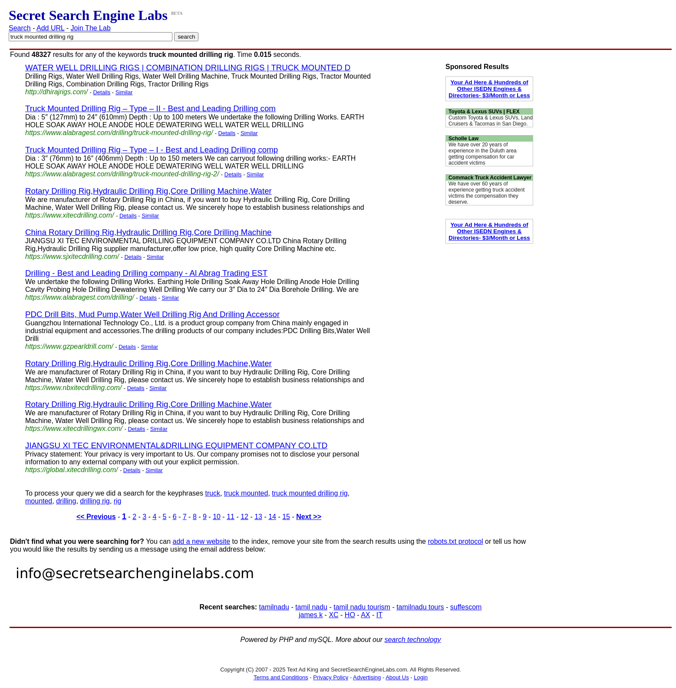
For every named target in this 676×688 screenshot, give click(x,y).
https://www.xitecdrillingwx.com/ (73, 428)
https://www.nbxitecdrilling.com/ (73, 387)
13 (258, 516)
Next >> (308, 516)
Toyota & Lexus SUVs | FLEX (484, 112)
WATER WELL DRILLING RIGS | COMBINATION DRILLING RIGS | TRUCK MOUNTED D (187, 67)
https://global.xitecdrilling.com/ (71, 469)
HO (350, 615)
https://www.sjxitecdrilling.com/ (72, 256)
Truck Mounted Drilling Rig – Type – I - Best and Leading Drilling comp (151, 149)
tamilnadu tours (420, 607)
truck (212, 493)
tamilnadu (274, 607)
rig (118, 501)
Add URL (50, 28)
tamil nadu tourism (361, 607)
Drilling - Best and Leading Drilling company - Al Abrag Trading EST (146, 273)
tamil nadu (311, 607)
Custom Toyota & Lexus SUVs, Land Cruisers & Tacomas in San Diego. (490, 121)
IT (379, 615)
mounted (38, 501)
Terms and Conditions (281, 677)
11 (230, 516)
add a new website (202, 541)
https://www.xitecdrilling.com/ (69, 215)
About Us (397, 677)
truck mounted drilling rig (309, 493)
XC (333, 615)
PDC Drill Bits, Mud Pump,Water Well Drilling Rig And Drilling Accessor (152, 314)
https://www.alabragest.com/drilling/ (79, 297)
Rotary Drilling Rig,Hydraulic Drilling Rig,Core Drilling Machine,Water (148, 190)
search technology (413, 639)
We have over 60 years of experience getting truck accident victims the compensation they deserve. (486, 193)
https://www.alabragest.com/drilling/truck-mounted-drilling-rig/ (119, 132)
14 (272, 516)
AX (365, 615)
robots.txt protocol (455, 541)
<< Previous (96, 516)
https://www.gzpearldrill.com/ (69, 346)
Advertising (367, 677)
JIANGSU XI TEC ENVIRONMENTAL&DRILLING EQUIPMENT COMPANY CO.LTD (176, 445)
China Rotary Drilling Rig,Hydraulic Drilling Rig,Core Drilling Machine (148, 232)
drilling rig (94, 501)
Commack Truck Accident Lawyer (489, 178)
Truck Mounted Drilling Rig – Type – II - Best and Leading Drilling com (150, 108)
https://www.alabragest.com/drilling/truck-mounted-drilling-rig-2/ (122, 174)
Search (20, 28)
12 (244, 516)
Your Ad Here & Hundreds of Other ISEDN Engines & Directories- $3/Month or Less (489, 89)
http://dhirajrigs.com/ (56, 92)
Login (421, 677)
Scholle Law (463, 139)
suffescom (466, 607)
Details (101, 92)
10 (217, 516)
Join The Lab (91, 28)
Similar (124, 92)
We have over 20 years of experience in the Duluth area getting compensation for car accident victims (482, 154)
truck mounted (246, 493)
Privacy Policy (330, 677)
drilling (66, 501)
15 (286, 516)
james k (311, 615)
